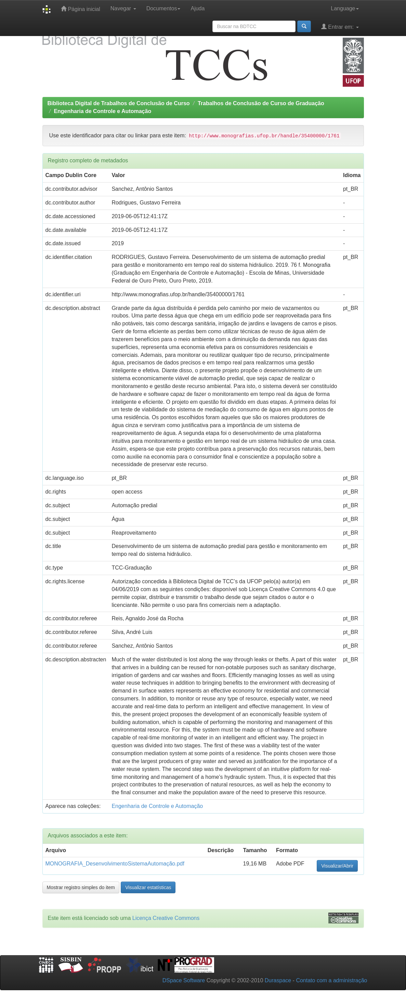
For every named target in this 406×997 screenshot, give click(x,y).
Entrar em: (340, 26)
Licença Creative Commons (166, 918)
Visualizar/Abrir (337, 866)
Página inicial (80, 8)
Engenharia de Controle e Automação (102, 111)
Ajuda (198, 8)
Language (344, 8)
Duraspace (278, 980)
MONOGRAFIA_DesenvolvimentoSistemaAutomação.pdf (114, 864)
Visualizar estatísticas (148, 887)
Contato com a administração (331, 980)
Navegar (123, 8)
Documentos (163, 8)
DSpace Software (183, 980)
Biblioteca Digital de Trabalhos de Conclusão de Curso (119, 103)
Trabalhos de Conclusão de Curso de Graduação (261, 103)
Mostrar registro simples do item (81, 887)
